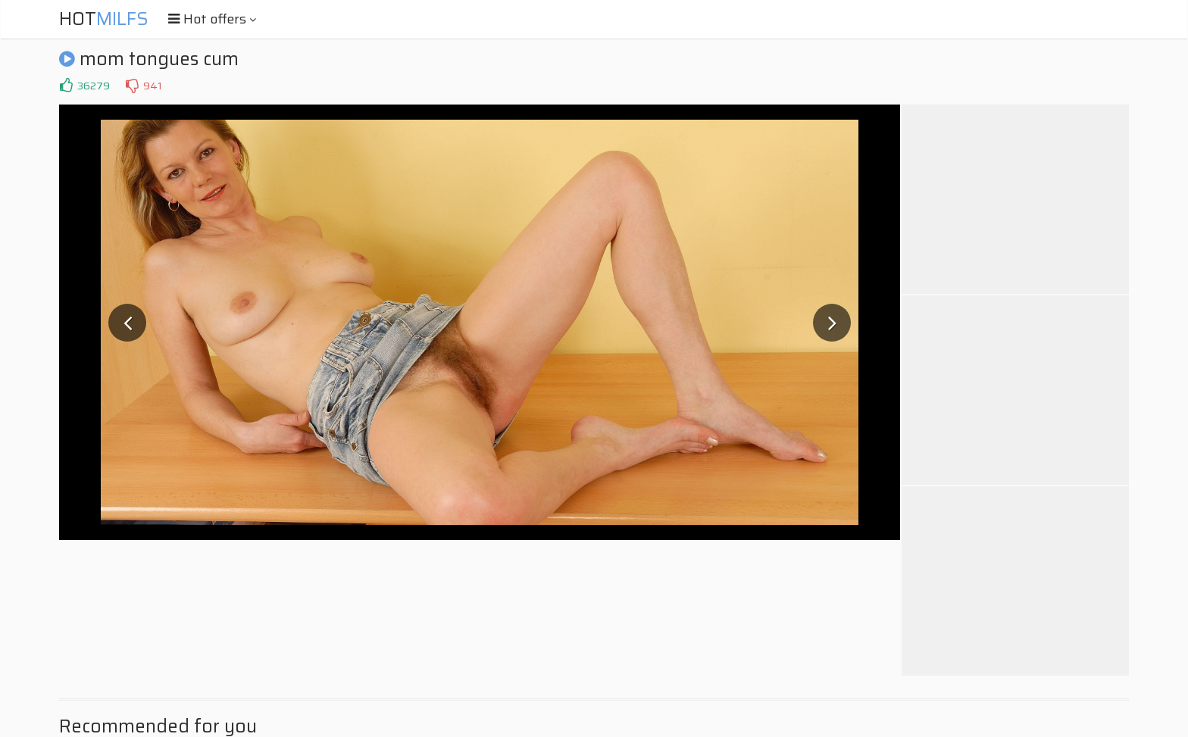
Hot (103, 19)
